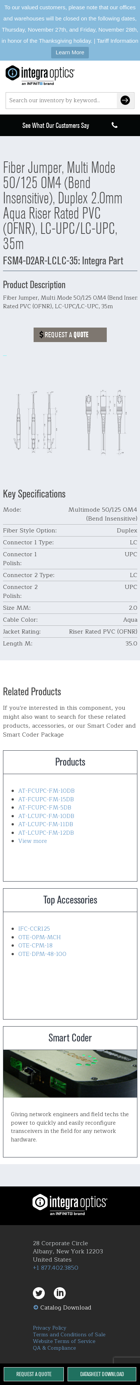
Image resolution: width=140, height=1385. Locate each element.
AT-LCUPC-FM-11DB (45, 824)
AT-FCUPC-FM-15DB (46, 799)
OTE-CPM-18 (35, 945)
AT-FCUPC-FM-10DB (46, 791)
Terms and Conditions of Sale (69, 1334)
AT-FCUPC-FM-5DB (44, 807)
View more (32, 841)
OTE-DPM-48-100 (42, 954)
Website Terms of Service (64, 1341)
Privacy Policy (49, 1328)
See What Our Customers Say (55, 125)
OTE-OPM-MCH (39, 937)
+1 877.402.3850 (55, 1268)
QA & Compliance (54, 1348)
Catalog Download (65, 1307)
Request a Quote (34, 1374)
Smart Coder (70, 1074)
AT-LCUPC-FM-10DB (46, 816)
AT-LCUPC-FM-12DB (46, 833)
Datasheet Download (102, 1374)
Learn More (70, 52)
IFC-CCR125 (34, 929)
